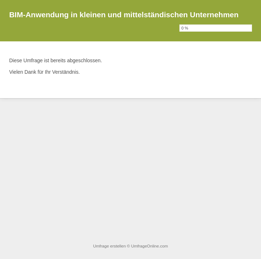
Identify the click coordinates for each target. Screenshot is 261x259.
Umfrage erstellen (109, 246)
